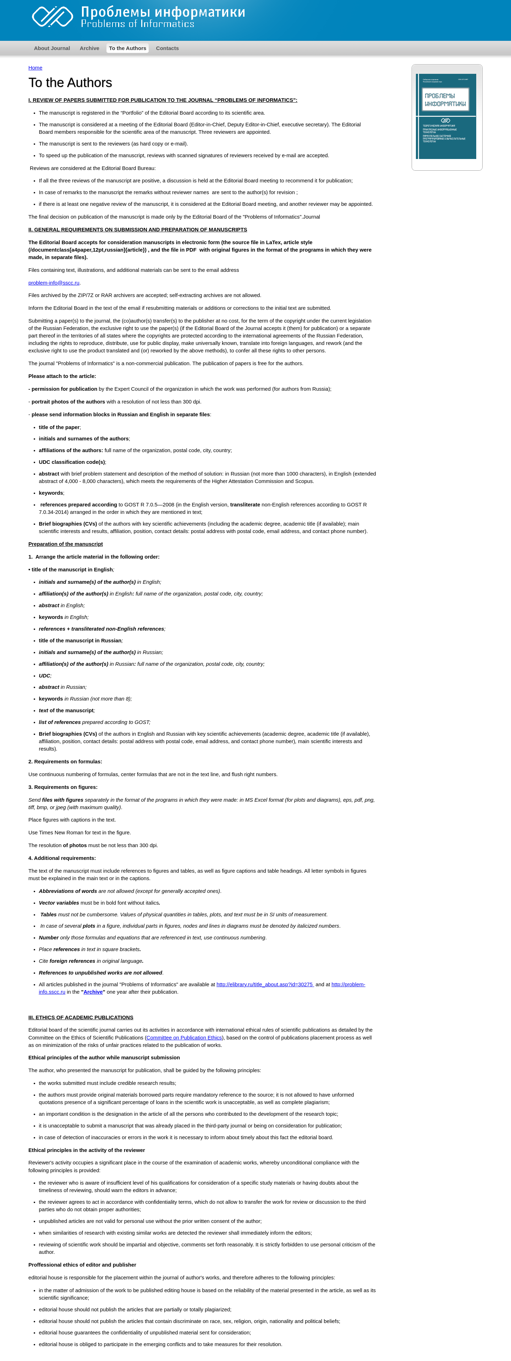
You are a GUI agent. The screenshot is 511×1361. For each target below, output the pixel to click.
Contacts (167, 48)
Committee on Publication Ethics (184, 1038)
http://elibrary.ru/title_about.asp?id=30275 (265, 984)
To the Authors (127, 48)
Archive (89, 48)
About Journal (52, 48)
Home (35, 68)
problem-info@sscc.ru (53, 283)
